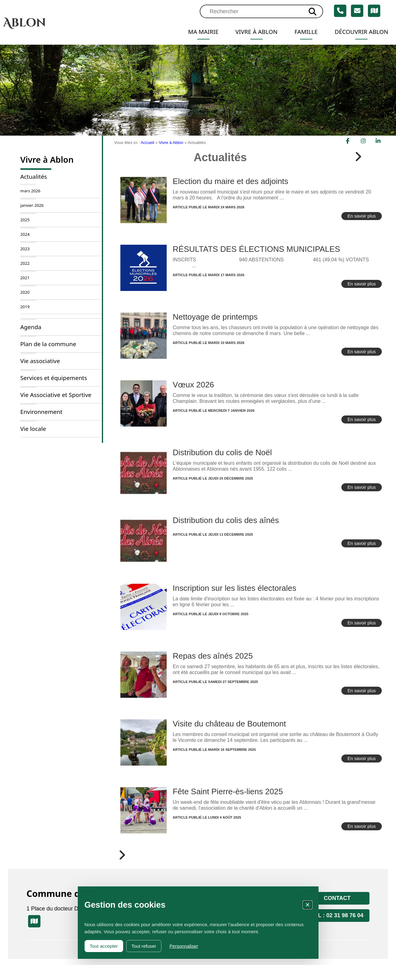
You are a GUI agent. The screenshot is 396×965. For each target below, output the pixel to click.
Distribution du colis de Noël (222, 452)
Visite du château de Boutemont (229, 723)
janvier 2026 (32, 205)
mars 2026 (30, 191)
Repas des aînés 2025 (213, 656)
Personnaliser (183, 946)
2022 (25, 263)
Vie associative (40, 361)
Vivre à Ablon (252, 32)
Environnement (41, 412)
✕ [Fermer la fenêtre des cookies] (307, 905)
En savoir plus (362, 216)
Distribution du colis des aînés (226, 520)
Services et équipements (53, 378)
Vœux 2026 (193, 384)
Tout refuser (143, 946)
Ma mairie (197, 32)
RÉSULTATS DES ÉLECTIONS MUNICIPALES (256, 249)
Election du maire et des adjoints (230, 181)
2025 (25, 220)
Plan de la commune (48, 344)
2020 (25, 292)
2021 (25, 277)
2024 (25, 234)
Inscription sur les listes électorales (234, 588)
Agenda (30, 327)
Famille (303, 32)
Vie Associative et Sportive (55, 395)
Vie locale (33, 429)
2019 (25, 306)
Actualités (33, 177)
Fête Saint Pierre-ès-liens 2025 (228, 791)
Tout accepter (104, 946)
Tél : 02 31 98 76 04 (337, 915)
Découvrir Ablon (360, 32)
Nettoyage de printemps (215, 317)
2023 (25, 248)
